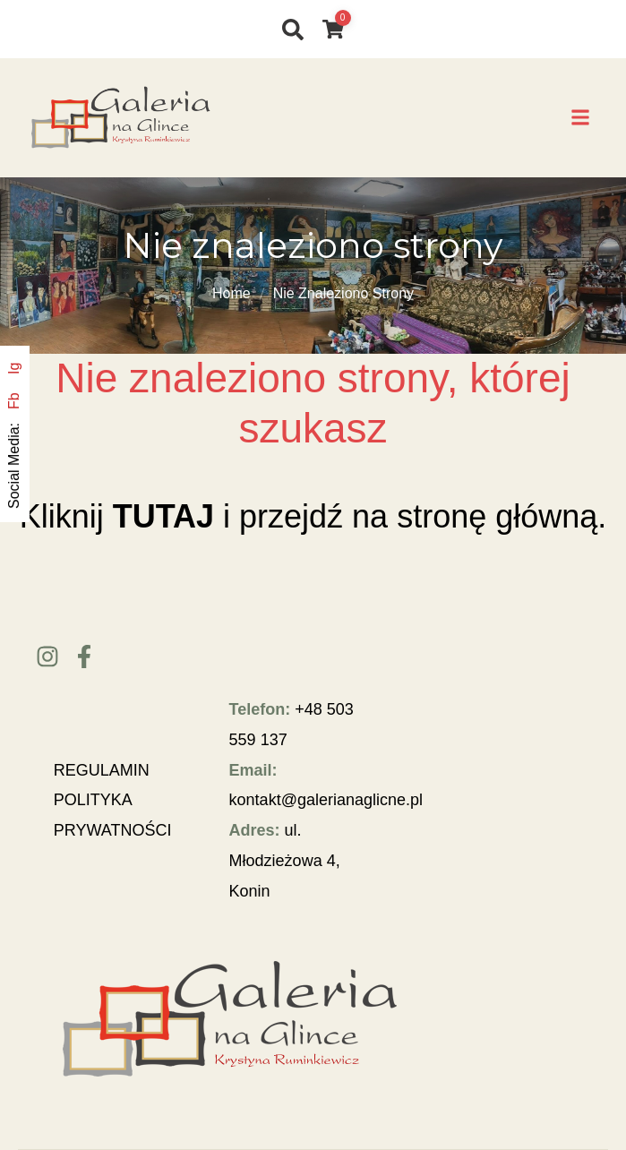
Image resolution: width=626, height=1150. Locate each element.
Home (231, 293)
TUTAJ (163, 516)
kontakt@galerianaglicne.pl (326, 800)
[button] (580, 118)
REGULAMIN (102, 770)
